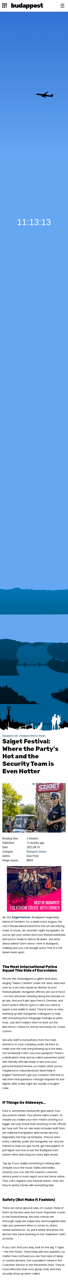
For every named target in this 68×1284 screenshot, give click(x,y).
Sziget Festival (21, 917)
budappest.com (10, 735)
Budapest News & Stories (33, 735)
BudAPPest (27, 6)
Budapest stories (36, 851)
